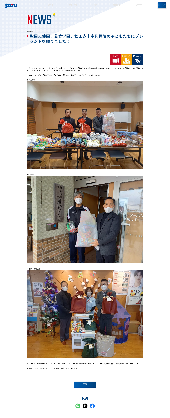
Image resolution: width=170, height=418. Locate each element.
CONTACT (155, 5)
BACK (85, 385)
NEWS (90, 5)
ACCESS (130, 5)
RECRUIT (110, 5)
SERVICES (71, 5)
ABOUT (51, 5)
